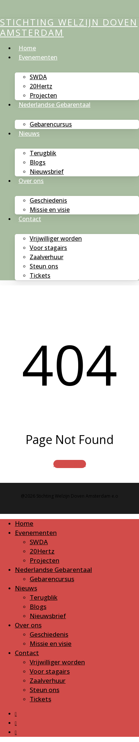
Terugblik (43, 597)
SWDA (39, 542)
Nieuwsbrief (48, 615)
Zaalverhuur (48, 680)
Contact (27, 652)
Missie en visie (51, 643)
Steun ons (44, 689)
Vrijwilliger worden (57, 662)
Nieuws (26, 588)
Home (24, 523)
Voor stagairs (50, 671)
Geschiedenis (49, 634)
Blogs (38, 606)
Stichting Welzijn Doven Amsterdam (69, 27)
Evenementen (36, 532)
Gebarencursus (52, 579)
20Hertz (42, 551)
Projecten (44, 560)
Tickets (40, 699)
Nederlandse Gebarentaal (53, 569)
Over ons (28, 625)
